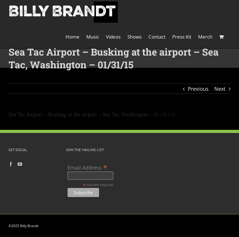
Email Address (87, 167)
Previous (198, 88)
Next (219, 88)
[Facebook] (11, 164)
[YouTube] (20, 164)
